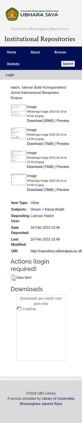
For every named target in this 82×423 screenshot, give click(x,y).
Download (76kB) (40, 190)
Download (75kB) (40, 144)
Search (68, 64)
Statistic (13, 64)
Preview (63, 121)
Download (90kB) (40, 121)
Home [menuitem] (11, 52)
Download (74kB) (40, 167)
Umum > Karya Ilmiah (47, 209)
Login (10, 75)
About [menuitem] (35, 52)
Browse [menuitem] (60, 52)
